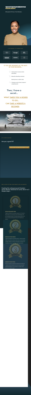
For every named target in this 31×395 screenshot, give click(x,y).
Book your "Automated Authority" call (19, 147)
